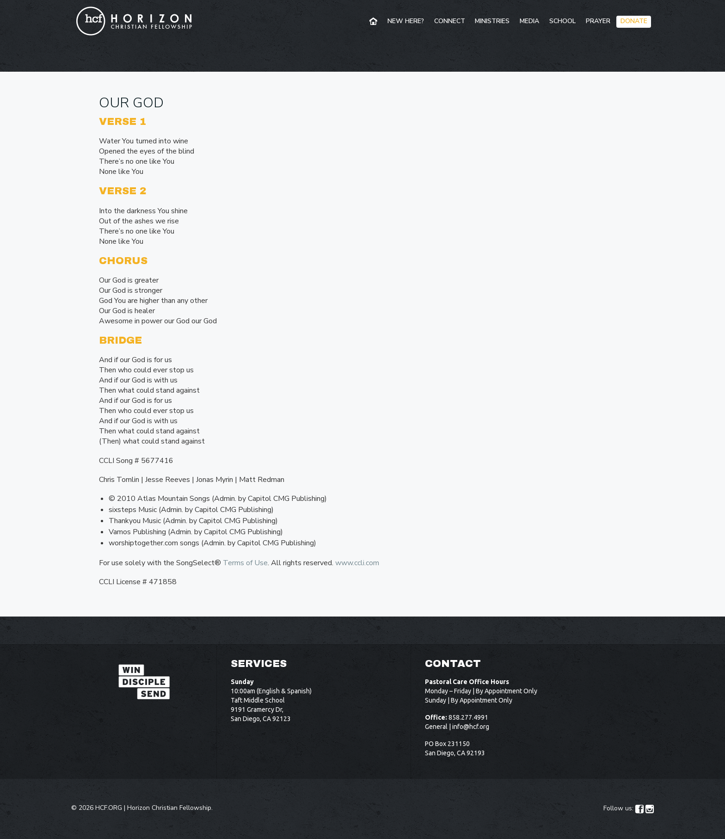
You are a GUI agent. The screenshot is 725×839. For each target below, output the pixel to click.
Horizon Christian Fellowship (169, 807)
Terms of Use (245, 563)
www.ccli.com (357, 563)
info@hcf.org (470, 726)
